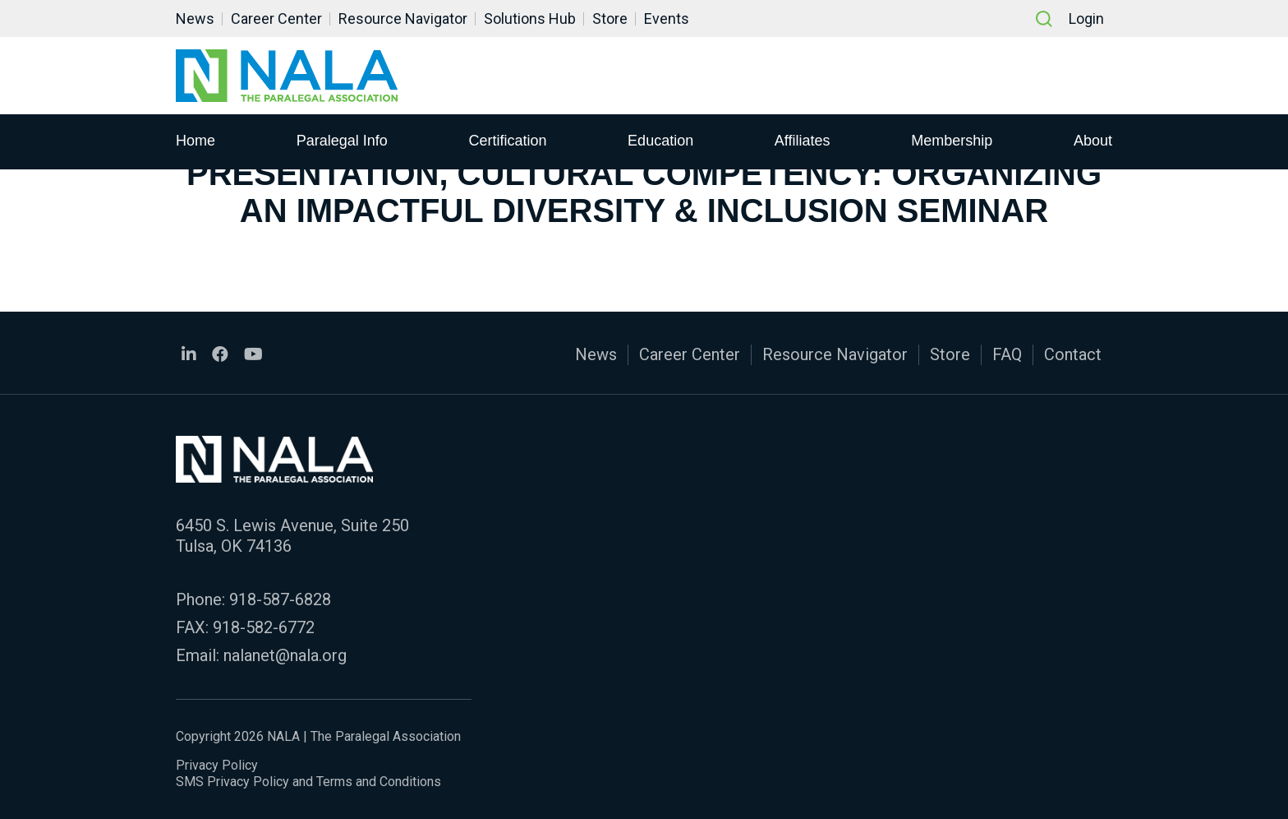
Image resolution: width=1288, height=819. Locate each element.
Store (610, 18)
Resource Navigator (402, 18)
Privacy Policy (217, 765)
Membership (951, 140)
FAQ (1007, 354)
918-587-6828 (280, 599)
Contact (1073, 354)
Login (1086, 18)
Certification (507, 140)
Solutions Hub (530, 18)
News (195, 18)
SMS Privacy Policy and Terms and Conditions (308, 781)
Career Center (276, 18)
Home (195, 140)
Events (666, 18)
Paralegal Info (342, 140)
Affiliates (802, 140)
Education (660, 140)
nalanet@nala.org (285, 655)
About (1093, 140)
